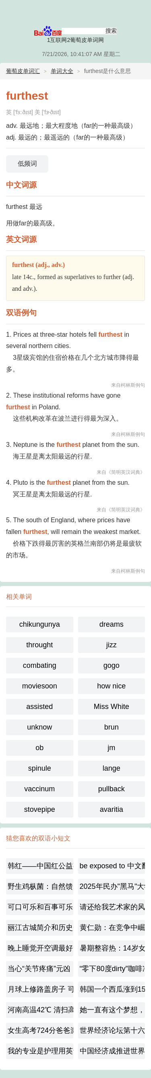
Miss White (111, 707)
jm (111, 748)
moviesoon (39, 686)
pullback (111, 789)
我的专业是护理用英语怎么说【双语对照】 (40, 1051)
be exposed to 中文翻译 (112, 866)
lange (111, 768)
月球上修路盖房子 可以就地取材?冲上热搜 (40, 989)
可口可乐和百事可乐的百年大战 (40, 907)
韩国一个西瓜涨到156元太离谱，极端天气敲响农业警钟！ (112, 989)
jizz (111, 645)
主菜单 (139, 12)
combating (39, 665)
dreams (111, 624)
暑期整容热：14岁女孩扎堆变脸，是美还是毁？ (112, 948)
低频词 (27, 163)
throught (39, 645)
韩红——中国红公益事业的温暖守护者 (40, 866)
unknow (39, 727)
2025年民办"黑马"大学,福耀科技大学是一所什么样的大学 (112, 886)
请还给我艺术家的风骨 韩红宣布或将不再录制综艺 (112, 907)
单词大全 (62, 71)
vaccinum (39, 789)
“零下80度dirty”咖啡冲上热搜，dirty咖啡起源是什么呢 (112, 969)
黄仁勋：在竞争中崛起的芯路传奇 (112, 928)
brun (111, 727)
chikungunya (39, 624)
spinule (39, 768)
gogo (111, 665)
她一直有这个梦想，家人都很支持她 (112, 1010)
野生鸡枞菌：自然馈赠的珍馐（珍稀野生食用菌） (40, 886)
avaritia (111, 809)
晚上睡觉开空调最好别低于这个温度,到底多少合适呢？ (40, 948)
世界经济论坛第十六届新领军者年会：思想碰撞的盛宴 (112, 1030)
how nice (111, 686)
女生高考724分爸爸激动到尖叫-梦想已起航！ (40, 1030)
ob (39, 748)
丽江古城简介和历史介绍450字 (40, 928)
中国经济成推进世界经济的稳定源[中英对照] (112, 1051)
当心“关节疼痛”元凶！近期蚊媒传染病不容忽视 (40, 969)
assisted (39, 707)
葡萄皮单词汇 (23, 71)
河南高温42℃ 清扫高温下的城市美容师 (40, 1010)
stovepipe (39, 809)
